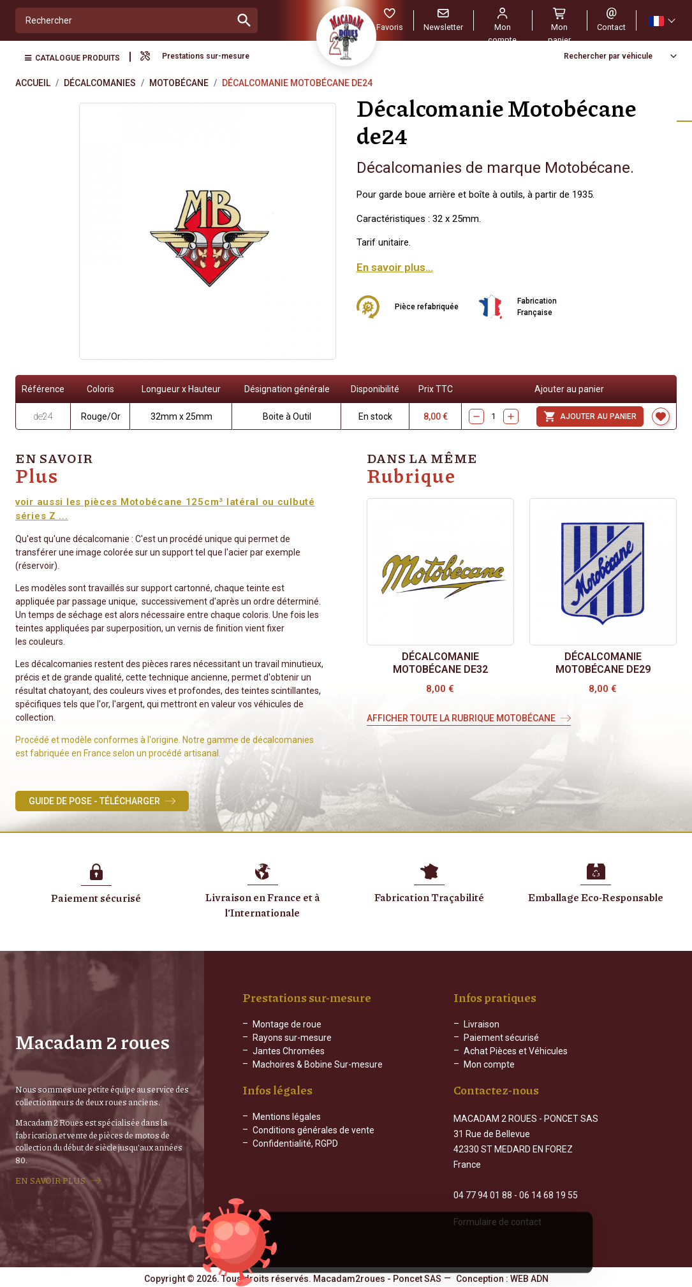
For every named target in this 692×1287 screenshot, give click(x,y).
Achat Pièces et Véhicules (516, 1051)
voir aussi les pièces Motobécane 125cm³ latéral (138, 502)
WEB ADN (529, 1277)
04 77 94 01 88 (482, 1194)
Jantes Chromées (289, 1051)
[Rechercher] (123, 20)
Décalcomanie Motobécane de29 (603, 663)
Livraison (481, 1024)
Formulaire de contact (497, 1221)
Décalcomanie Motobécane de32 (440, 663)
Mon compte (489, 1064)
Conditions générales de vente (313, 1140)
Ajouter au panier (590, 416)
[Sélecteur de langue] (661, 21)
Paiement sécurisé (501, 1038)
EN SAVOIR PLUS (50, 1180)
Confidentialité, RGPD (295, 1154)
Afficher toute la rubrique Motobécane (461, 718)
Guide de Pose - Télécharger (94, 801)
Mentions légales (287, 1127)
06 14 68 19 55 (548, 1194)
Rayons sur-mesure (292, 1038)
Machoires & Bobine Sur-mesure (318, 1064)
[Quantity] (493, 416)
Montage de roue (287, 1024)
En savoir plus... (395, 267)
